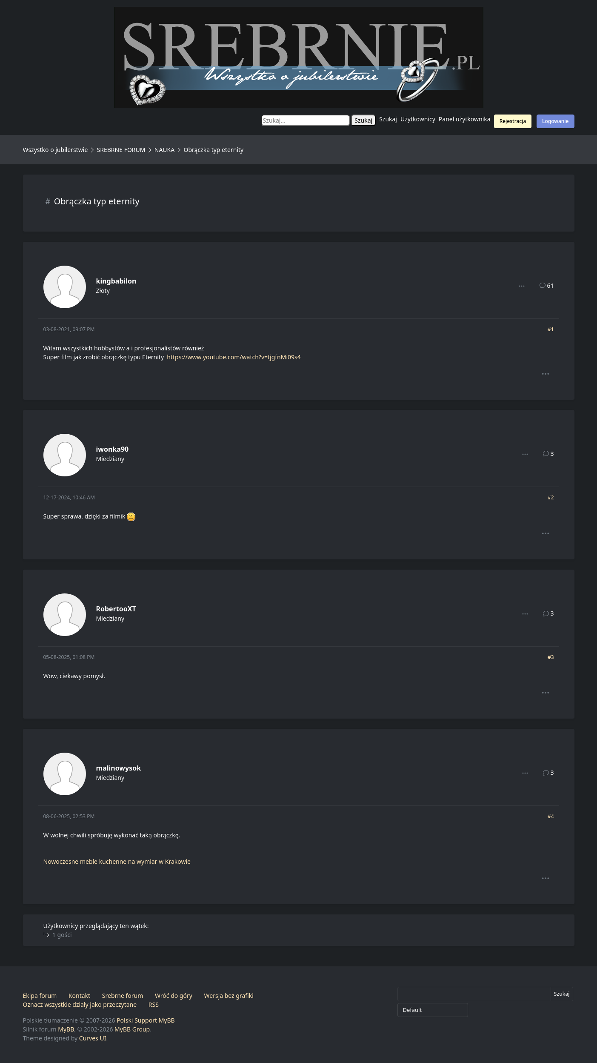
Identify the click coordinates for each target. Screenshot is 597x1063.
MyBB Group (132, 1029)
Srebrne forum (122, 995)
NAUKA (164, 150)
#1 (551, 329)
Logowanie (555, 121)
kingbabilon (116, 281)
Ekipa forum (40, 995)
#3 (551, 657)
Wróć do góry (173, 995)
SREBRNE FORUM (121, 150)
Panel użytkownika (465, 119)
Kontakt (79, 995)
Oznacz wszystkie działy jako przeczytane (80, 1004)
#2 (551, 497)
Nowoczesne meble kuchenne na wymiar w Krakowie (117, 861)
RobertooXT (116, 608)
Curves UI (92, 1038)
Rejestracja (513, 121)
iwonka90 (112, 449)
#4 (551, 816)
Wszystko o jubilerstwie (55, 150)
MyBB (66, 1029)
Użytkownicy (417, 119)
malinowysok (118, 768)
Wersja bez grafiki (229, 995)
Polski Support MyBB (146, 1020)
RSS (154, 1004)
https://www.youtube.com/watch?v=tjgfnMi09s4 (233, 357)
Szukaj (388, 119)
